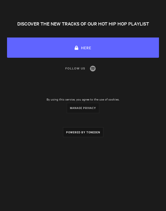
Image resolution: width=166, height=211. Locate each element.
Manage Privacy (83, 108)
